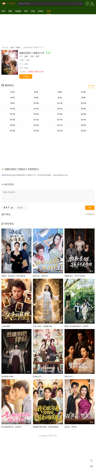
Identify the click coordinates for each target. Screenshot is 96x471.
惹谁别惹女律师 (7, 377)
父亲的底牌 (5, 326)
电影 (10, 11)
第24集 (83, 120)
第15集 (59, 109)
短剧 (49, 11)
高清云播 (91, 86)
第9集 (12, 103)
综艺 (26, 11)
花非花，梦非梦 (71, 427)
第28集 (83, 125)
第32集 (83, 131)
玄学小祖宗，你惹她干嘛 (42, 326)
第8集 (83, 98)
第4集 (83, 92)
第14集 (36, 109)
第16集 (83, 109)
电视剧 (18, 11)
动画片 (41, 11)
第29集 (12, 131)
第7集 (60, 98)
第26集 (36, 125)
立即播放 (25, 76)
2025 (37, 56)
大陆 (31, 56)
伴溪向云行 (37, 377)
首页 (3, 11)
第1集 (12, 92)
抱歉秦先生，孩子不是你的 (75, 276)
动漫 (33, 11)
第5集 (12, 98)
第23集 (59, 120)
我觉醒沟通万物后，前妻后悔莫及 (46, 427)
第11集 (59, 103)
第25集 (12, 125)
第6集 (36, 98)
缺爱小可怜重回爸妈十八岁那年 (77, 326)
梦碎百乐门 (69, 377)
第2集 (36, 92)
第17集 (12, 114)
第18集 (36, 114)
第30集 (36, 131)
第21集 (12, 120)
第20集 (83, 114)
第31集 (59, 131)
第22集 (36, 120)
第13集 (12, 109)
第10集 (36, 103)
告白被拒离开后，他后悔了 (11, 427)
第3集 (60, 92)
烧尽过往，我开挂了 (40, 276)
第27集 (59, 125)
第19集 (59, 114)
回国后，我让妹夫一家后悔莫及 (13, 276)
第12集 (83, 103)
